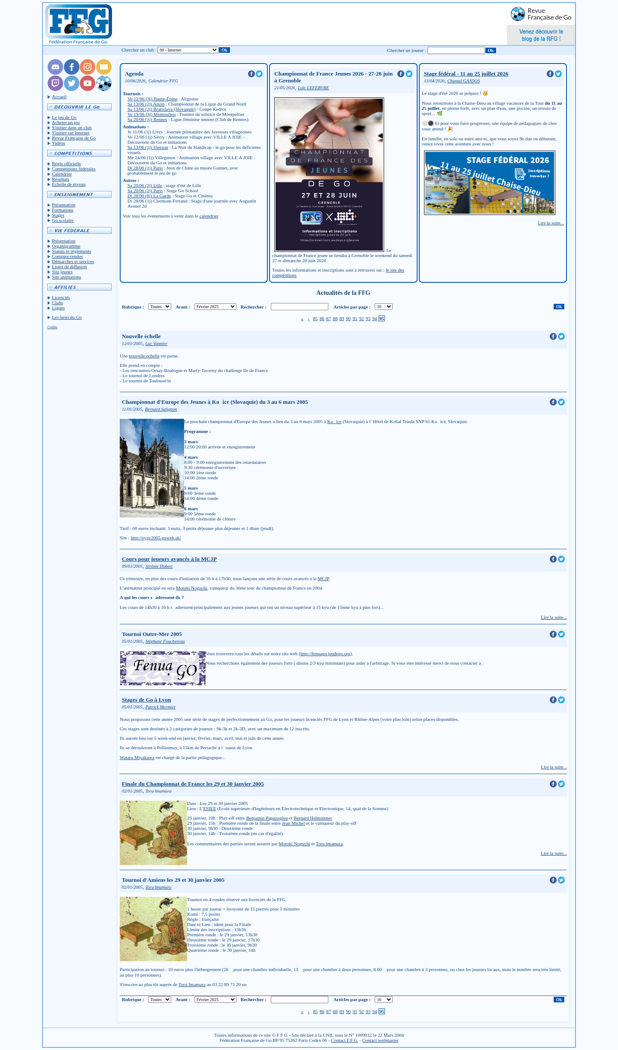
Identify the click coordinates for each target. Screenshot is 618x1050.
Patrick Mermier (160, 707)
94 (375, 318)
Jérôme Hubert (159, 566)
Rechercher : (254, 306)
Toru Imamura (329, 843)
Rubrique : (133, 306)
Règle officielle (66, 163)
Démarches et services (73, 261)
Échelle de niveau (68, 184)
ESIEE (209, 808)
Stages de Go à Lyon (146, 699)
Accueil (59, 96)
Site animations (66, 276)
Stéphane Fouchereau (165, 641)
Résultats (60, 179)
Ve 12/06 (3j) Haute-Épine (152, 98)
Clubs (57, 302)
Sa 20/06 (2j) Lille (144, 185)
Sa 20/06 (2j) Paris (145, 190)
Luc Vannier (156, 343)
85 (315, 318)
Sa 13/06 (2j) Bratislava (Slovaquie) (161, 109)
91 (354, 318)
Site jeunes (62, 271)
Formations (62, 209)
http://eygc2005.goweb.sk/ (156, 537)
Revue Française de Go (74, 137)
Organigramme (66, 245)
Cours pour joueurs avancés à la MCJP (169, 559)
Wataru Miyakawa (137, 757)
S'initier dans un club (72, 127)
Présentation (63, 204)
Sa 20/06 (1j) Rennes (147, 119)
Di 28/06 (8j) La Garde (149, 195)
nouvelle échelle (144, 355)
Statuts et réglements (71, 251)
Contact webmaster (380, 1040)
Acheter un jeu (66, 122)
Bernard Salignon (161, 409)
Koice (334, 421)
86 (322, 318)
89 (341, 318)
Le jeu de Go (64, 117)
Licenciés (61, 297)
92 (361, 318)
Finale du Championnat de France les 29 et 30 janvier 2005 (193, 784)
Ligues (58, 307)
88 (335, 318)
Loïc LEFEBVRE (313, 87)
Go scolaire (62, 220)
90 (348, 318)
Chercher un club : (139, 49)
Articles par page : (352, 306)
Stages (58, 215)
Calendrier (62, 173)
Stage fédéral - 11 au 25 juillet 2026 (466, 73)
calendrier (209, 215)
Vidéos (58, 142)
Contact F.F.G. (344, 1040)
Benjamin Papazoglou (267, 817)
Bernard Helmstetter (313, 817)
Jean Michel (293, 823)
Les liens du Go (67, 317)
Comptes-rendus (67, 256)
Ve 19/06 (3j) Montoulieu (151, 114)
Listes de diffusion (69, 266)
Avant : (183, 306)
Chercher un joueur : (406, 50)
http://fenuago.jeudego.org (325, 653)
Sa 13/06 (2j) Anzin (145, 103)
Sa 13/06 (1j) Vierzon (147, 147)
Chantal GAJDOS (463, 81)
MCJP (323, 578)
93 (368, 318)
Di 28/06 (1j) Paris (145, 167)
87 (328, 318)
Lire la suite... (551, 222)
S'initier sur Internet (71, 132)
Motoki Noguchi (191, 587)
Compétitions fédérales (74, 168)
